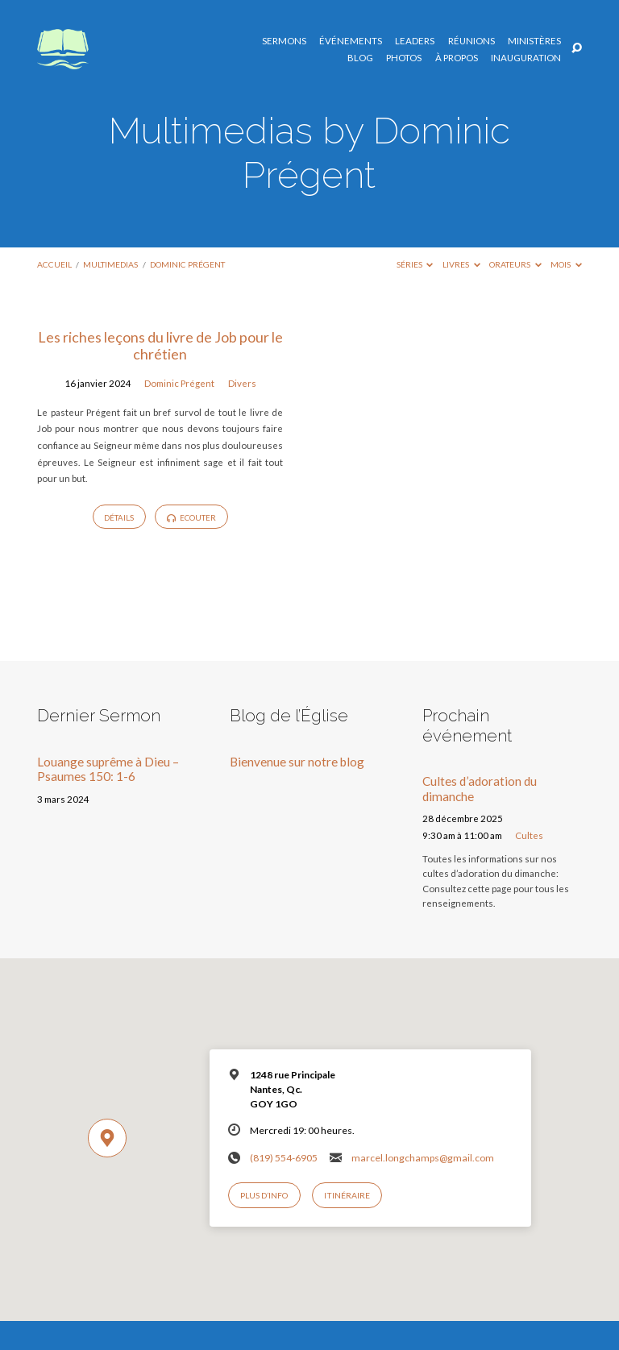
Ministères (534, 41)
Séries (415, 264)
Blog (360, 58)
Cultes (529, 835)
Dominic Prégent (187, 264)
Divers (242, 383)
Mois (566, 264)
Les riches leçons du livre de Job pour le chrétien (160, 345)
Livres (461, 264)
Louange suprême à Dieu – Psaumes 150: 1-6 (108, 768)
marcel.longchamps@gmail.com (422, 1158)
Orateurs (515, 264)
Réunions (471, 41)
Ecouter (191, 517)
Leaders (414, 41)
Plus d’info (264, 1195)
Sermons (284, 41)
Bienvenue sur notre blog (297, 761)
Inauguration (526, 58)
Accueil (54, 264)
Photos (404, 58)
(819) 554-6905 (284, 1158)
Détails (119, 517)
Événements (350, 41)
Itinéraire (347, 1195)
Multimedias (110, 264)
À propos (456, 58)
